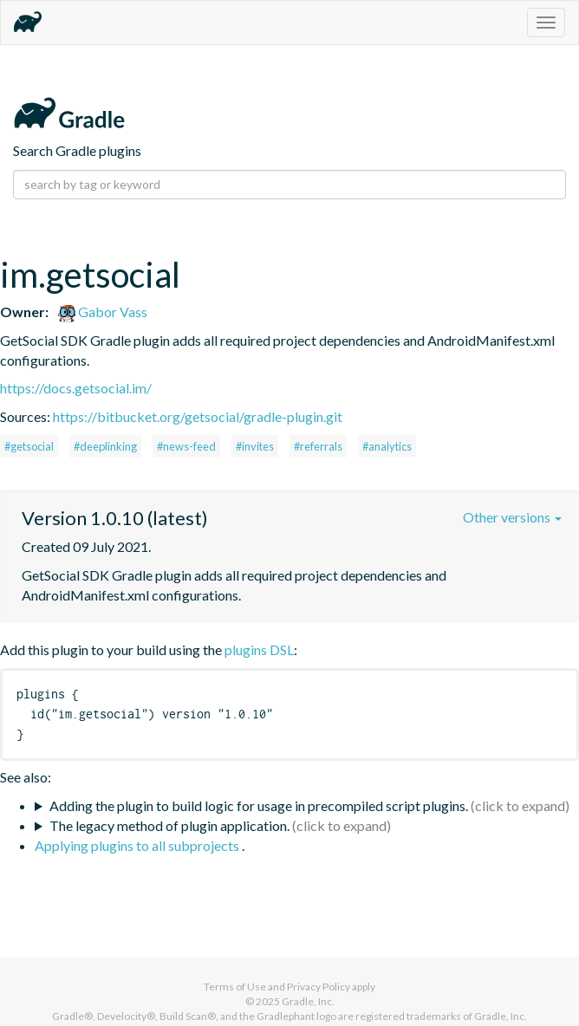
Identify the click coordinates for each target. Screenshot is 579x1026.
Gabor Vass (102, 311)
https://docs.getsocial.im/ (76, 388)
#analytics (387, 446)
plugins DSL (259, 649)
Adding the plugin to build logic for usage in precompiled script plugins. (258, 805)
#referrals (318, 446)
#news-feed (186, 446)
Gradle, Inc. (308, 1001)
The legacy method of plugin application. (169, 825)
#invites (255, 446)
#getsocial (29, 446)
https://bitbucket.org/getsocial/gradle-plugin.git (197, 416)
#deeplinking (105, 446)
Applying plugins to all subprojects (138, 845)
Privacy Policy (318, 986)
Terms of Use (235, 986)
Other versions (512, 517)
